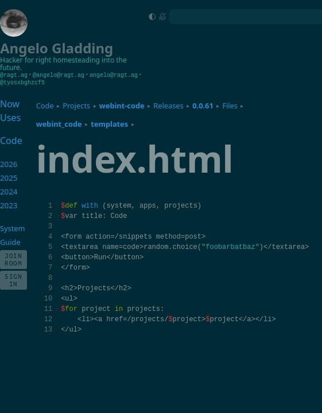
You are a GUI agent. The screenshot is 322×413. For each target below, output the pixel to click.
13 (48, 329)
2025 (9, 177)
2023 (9, 205)
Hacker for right (25, 60)
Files (230, 105)
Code (45, 105)
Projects (76, 105)
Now (10, 103)
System (12, 228)
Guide (10, 241)
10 (48, 298)
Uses (10, 117)
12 (48, 319)
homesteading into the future (63, 64)
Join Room (13, 258)
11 (48, 308)
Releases (168, 105)
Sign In (13, 279)
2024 (9, 191)
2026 (9, 163)
